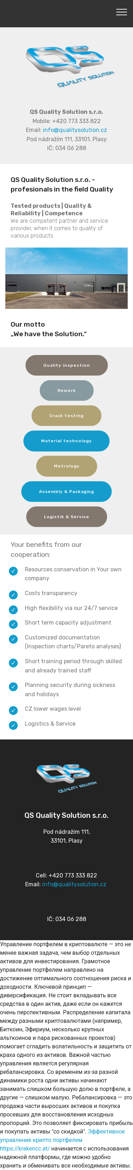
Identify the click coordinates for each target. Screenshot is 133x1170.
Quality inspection (66, 365)
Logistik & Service (66, 516)
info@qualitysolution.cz (75, 130)
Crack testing (66, 415)
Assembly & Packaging (66, 491)
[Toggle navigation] (121, 12)
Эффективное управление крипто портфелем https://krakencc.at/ (62, 1140)
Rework (66, 390)
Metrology (66, 466)
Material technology (66, 440)
